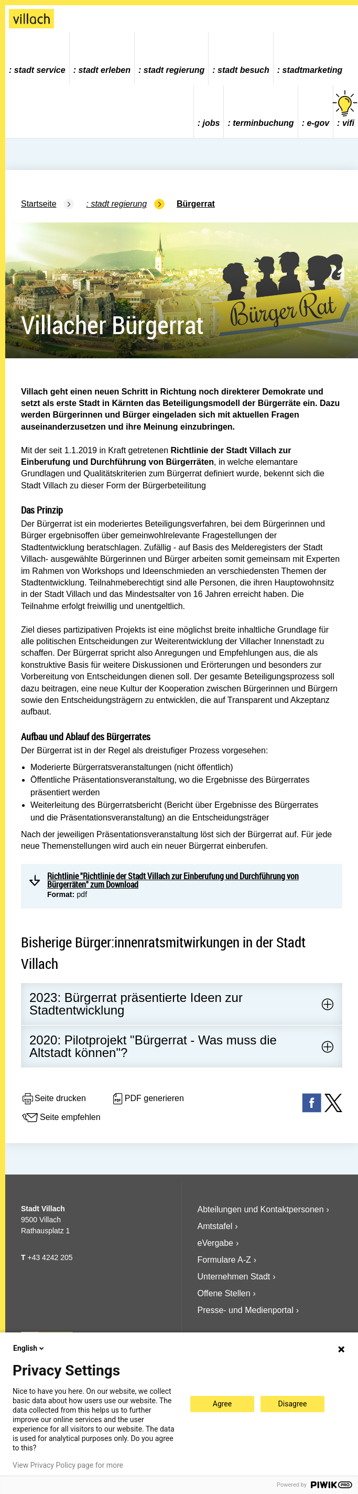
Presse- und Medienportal (246, 1310)
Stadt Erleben (104, 70)
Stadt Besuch (243, 70)
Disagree (292, 1404)
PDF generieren (147, 1099)
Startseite (39, 203)
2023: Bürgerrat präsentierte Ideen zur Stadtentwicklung (136, 1003)
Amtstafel (215, 1226)
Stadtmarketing (313, 70)
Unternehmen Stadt (234, 1276)
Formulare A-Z (224, 1259)
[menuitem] (37, 58)
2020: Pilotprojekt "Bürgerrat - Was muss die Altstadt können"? (153, 1046)
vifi (345, 108)
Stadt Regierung (174, 70)
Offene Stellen (224, 1293)
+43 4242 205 (49, 1257)
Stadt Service (40, 70)
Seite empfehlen (61, 1118)
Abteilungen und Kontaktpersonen (261, 1209)
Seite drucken (53, 1099)
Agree (222, 1404)
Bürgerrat (196, 203)
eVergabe (216, 1243)
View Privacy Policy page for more (68, 1465)
